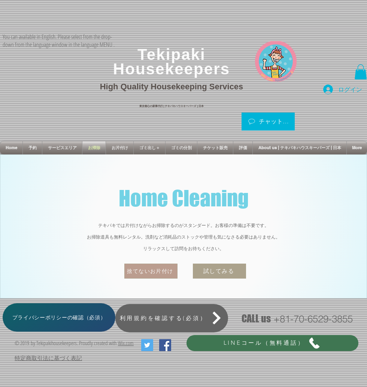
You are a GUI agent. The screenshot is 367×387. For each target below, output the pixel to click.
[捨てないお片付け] (151, 271)
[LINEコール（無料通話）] (272, 343)
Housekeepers (171, 69)
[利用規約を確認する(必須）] (171, 318)
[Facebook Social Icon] (165, 345)
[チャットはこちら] (268, 121)
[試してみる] (219, 271)
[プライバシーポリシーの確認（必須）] (59, 317)
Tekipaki (171, 54)
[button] (360, 72)
